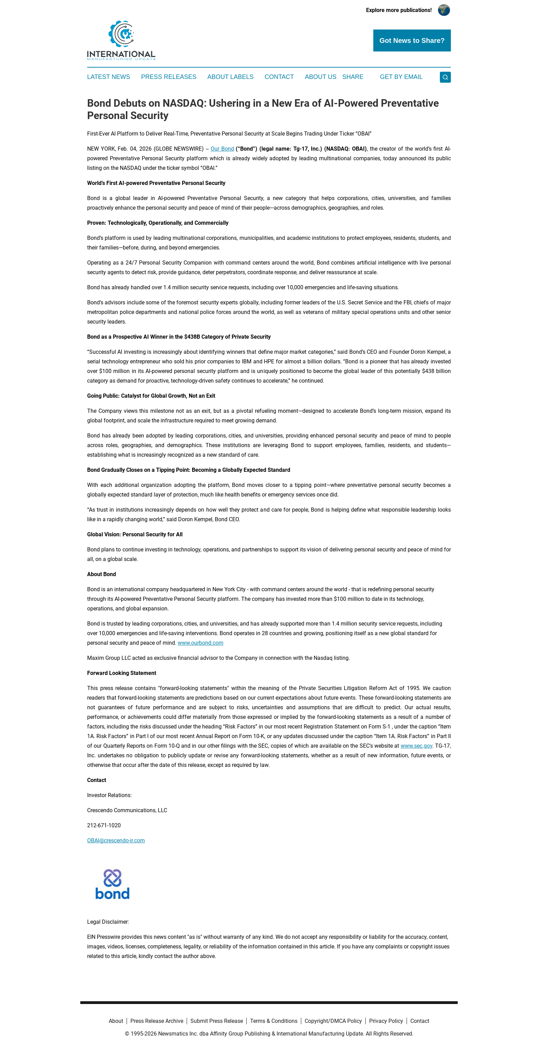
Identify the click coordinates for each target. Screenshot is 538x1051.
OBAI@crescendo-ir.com (116, 840)
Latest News (108, 76)
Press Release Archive (156, 1021)
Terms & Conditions (273, 1021)
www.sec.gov (416, 746)
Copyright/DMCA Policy (333, 1021)
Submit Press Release (216, 1021)
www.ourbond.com (200, 643)
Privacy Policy (386, 1021)
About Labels (230, 76)
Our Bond (222, 148)
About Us (321, 76)
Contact (279, 76)
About (116, 1021)
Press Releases (168, 76)
